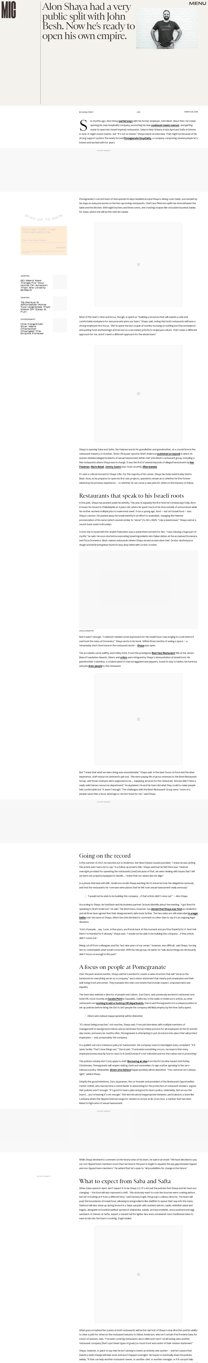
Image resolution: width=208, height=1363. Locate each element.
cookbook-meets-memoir (165, 125)
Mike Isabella (150, 466)
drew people (95, 666)
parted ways (126, 121)
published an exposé (168, 454)
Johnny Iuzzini (113, 466)
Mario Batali (97, 466)
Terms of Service (58, 253)
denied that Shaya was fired (166, 909)
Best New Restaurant (163, 653)
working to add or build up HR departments (120, 1003)
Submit (60, 249)
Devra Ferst (88, 112)
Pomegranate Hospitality (137, 138)
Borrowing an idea (137, 1061)
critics (123, 657)
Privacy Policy (26, 254)
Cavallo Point (115, 999)
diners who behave (120, 1070)
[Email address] (43, 242)
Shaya (140, 645)
